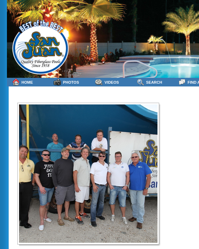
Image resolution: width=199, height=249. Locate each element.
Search (149, 82)
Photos (66, 82)
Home (22, 82)
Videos (107, 82)
